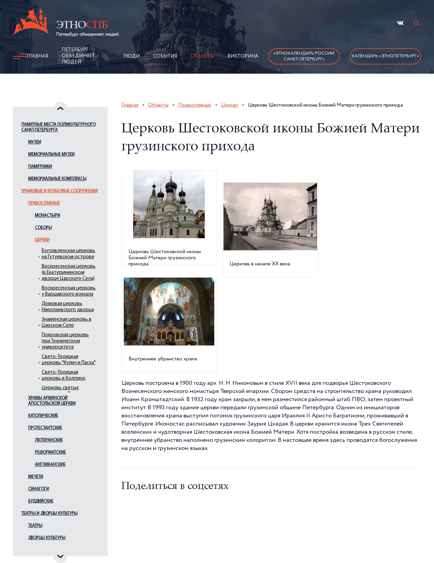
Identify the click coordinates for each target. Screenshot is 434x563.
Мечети (35, 477)
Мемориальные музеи (51, 154)
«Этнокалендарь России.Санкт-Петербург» (304, 56)
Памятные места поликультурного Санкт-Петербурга (58, 127)
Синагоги (38, 489)
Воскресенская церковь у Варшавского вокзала (69, 291)
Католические (43, 416)
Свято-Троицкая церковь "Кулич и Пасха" (69, 359)
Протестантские (45, 428)
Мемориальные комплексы (57, 179)
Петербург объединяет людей (78, 56)
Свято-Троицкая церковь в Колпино (63, 375)
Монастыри (47, 215)
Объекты (202, 56)
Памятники (40, 167)
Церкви (42, 240)
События (165, 56)
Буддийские (40, 501)
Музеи (34, 142)
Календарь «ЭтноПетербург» (385, 56)
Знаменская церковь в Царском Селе (67, 322)
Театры (35, 526)
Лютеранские (49, 440)
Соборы (43, 228)
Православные (44, 203)
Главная (37, 56)
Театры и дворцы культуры (49, 513)
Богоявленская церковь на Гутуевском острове (68, 254)
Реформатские (50, 452)
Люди (131, 56)
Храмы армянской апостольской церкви (52, 401)
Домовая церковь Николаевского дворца (68, 307)
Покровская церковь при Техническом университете (65, 341)
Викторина (243, 56)
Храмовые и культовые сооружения (59, 191)
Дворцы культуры (46, 538)
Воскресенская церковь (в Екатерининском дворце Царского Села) (69, 272)
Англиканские (50, 465)
